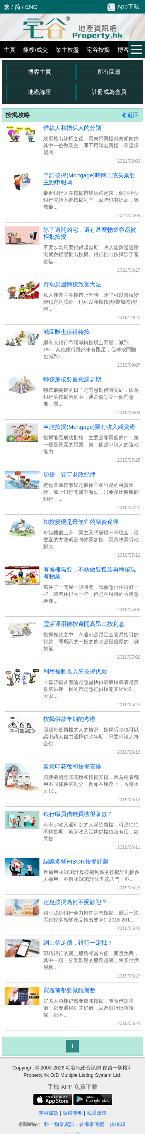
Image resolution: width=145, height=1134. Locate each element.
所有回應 (109, 71)
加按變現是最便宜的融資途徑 (81, 522)
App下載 (123, 7)
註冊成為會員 (109, 91)
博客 (123, 49)
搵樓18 (117, 1124)
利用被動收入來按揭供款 (75, 671)
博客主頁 (39, 71)
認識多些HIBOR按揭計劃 (75, 861)
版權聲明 (73, 1113)
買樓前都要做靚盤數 (69, 990)
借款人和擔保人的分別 (72, 127)
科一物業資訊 (59, 1124)
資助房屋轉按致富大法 (72, 284)
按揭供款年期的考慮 (69, 719)
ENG (31, 6)
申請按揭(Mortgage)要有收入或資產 (89, 426)
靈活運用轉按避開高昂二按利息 (84, 624)
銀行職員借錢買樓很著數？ (78, 814)
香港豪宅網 (91, 1124)
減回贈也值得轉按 (66, 331)
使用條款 (48, 1113)
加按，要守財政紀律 (69, 474)
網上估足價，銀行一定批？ (78, 942)
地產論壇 (39, 91)
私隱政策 (97, 1113)
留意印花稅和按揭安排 (72, 766)
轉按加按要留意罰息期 (72, 379)
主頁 (9, 49)
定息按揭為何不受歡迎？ (75, 902)
